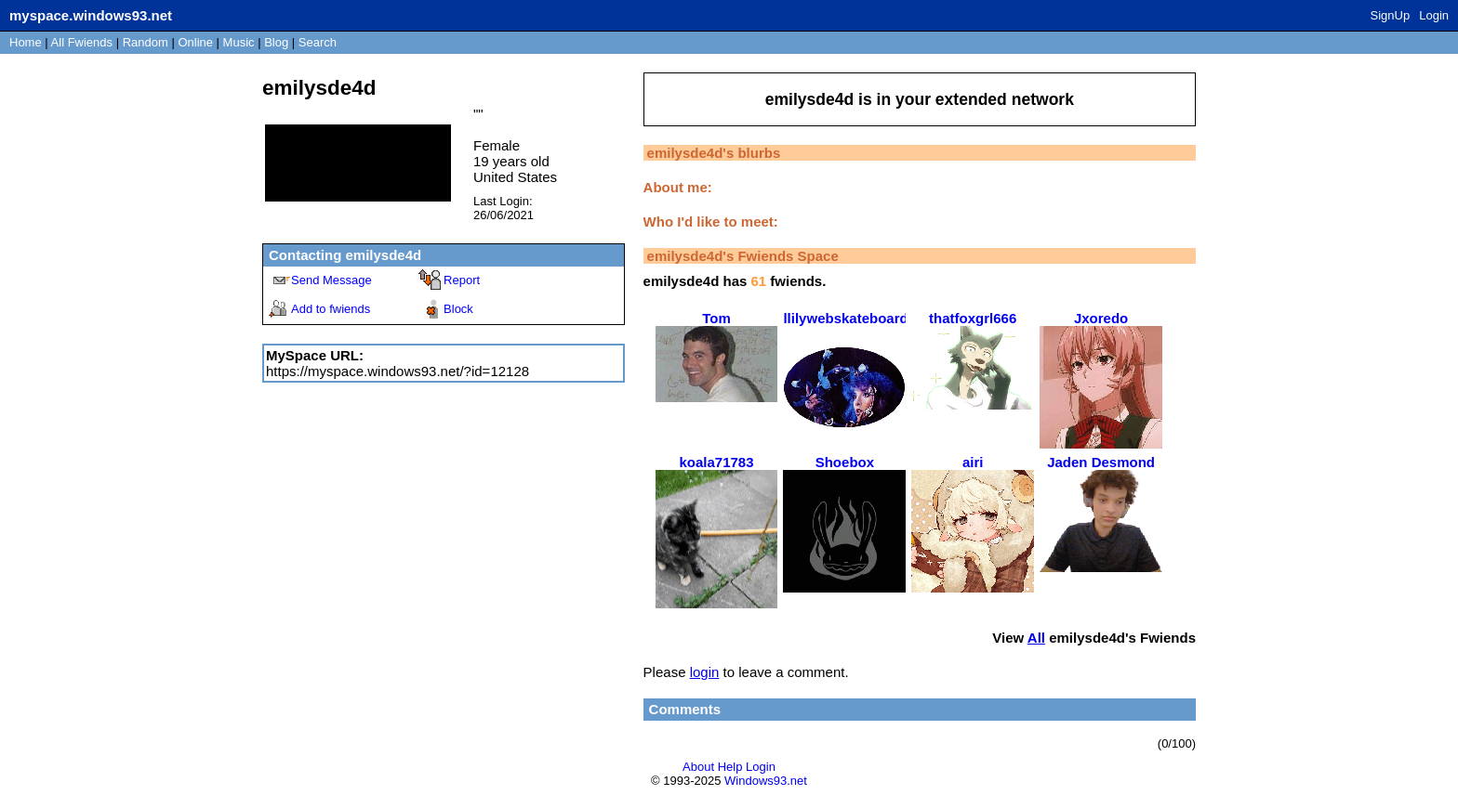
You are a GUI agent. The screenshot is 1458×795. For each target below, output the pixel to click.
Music (239, 42)
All (82, 42)
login (705, 672)
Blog (276, 42)
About (698, 767)
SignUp (1391, 15)
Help (730, 767)
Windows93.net (765, 781)
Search (317, 42)
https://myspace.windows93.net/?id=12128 (397, 371)
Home (25, 42)
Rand (145, 42)
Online (195, 42)
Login (1434, 15)
